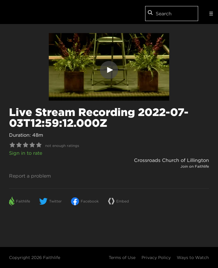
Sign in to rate (25, 153)
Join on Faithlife (194, 166)
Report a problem (30, 176)
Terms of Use (122, 257)
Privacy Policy (156, 257)
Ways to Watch (193, 257)
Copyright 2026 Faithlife (34, 257)
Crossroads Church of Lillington (171, 160)
